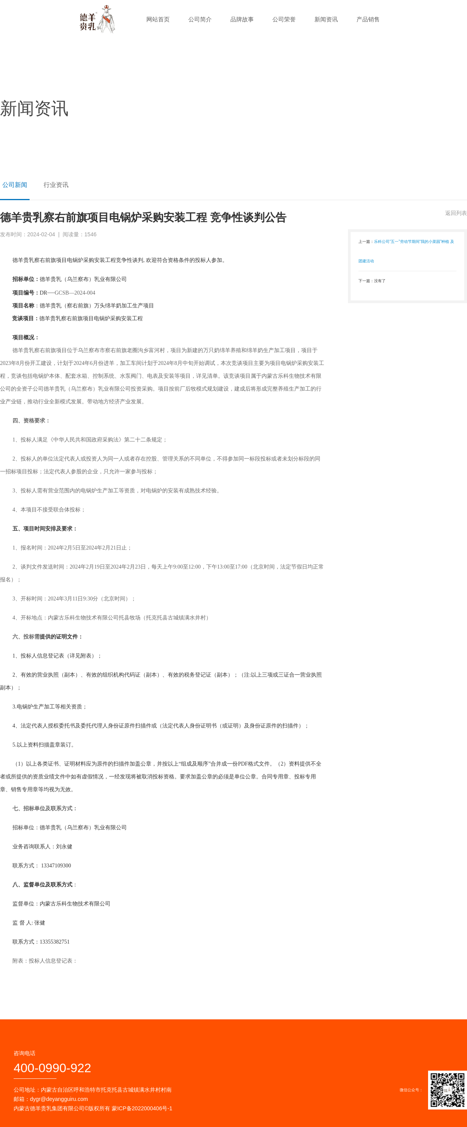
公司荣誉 (284, 19)
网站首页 (158, 19)
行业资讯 (56, 184)
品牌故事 (242, 19)
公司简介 (200, 19)
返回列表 (456, 213)
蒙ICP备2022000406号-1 (142, 1108)
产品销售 (368, 19)
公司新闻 (14, 184)
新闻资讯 (326, 19)
